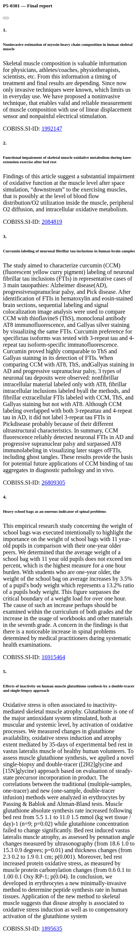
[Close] (6, 18)
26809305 (53, 482)
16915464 (53, 657)
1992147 (52, 128)
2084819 (52, 222)
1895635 (52, 928)
